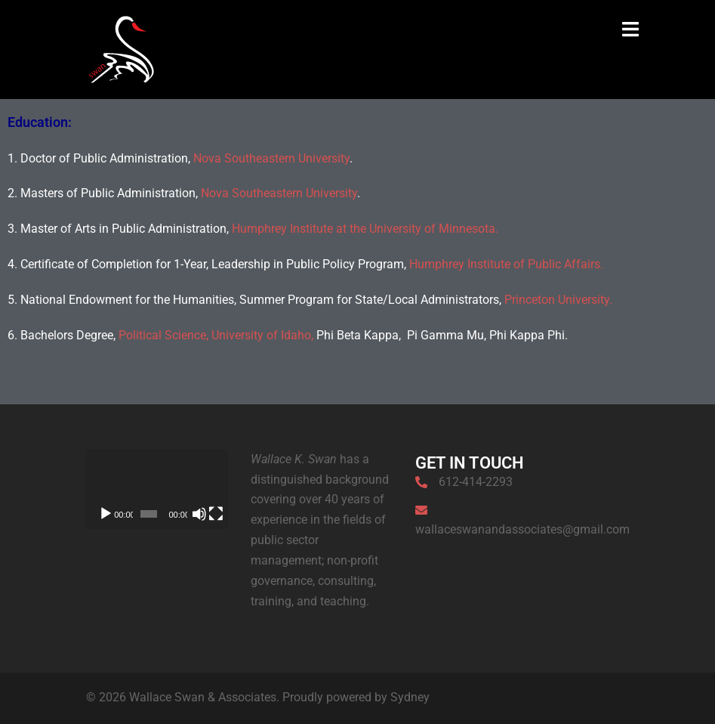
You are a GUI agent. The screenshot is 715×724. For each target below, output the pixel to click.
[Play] (105, 513)
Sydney (410, 697)
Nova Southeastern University (271, 158)
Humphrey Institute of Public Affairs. (506, 264)
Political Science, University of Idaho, (216, 335)
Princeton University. (558, 299)
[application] (157, 490)
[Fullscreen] (215, 513)
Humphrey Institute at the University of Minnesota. (365, 228)
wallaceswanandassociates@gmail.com (522, 529)
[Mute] (199, 513)
